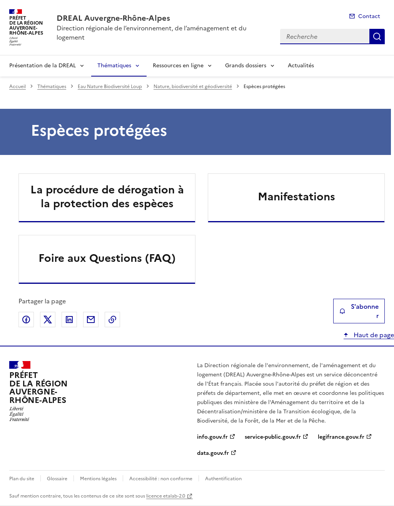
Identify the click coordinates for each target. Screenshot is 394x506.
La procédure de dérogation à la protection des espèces (107, 196)
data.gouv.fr (213, 453)
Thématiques (114, 66)
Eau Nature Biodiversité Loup (110, 86)
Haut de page (373, 335)
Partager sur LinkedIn (69, 319)
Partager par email (90, 319)
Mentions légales (98, 478)
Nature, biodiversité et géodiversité (193, 86)
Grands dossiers (245, 66)
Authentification (223, 478)
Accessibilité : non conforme (160, 478)
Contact (369, 16)
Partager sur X (47, 319)
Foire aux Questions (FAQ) (106, 258)
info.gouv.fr (212, 437)
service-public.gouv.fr (273, 437)
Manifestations (296, 196)
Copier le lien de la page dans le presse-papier (112, 319)
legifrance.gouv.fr (341, 437)
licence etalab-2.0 (165, 496)
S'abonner (359, 311)
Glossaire (57, 478)
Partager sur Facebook (26, 319)
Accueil (17, 86)
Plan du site (21, 478)
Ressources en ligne (178, 66)
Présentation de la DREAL (42, 66)
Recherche (377, 36)
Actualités (301, 66)
